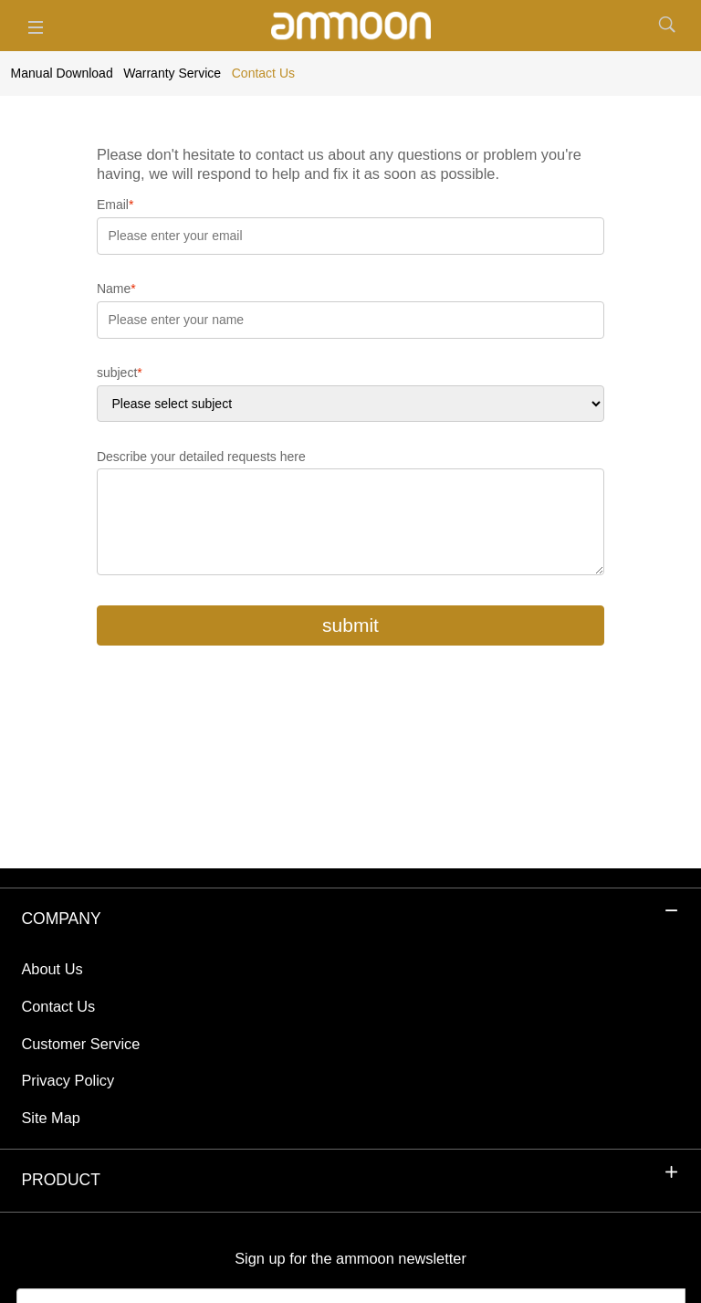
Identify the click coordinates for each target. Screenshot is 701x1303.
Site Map (50, 1117)
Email (115, 204)
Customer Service (80, 1043)
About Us (51, 969)
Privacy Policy (67, 1080)
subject (119, 372)
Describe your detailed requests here (201, 456)
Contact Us (58, 1006)
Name (116, 288)
